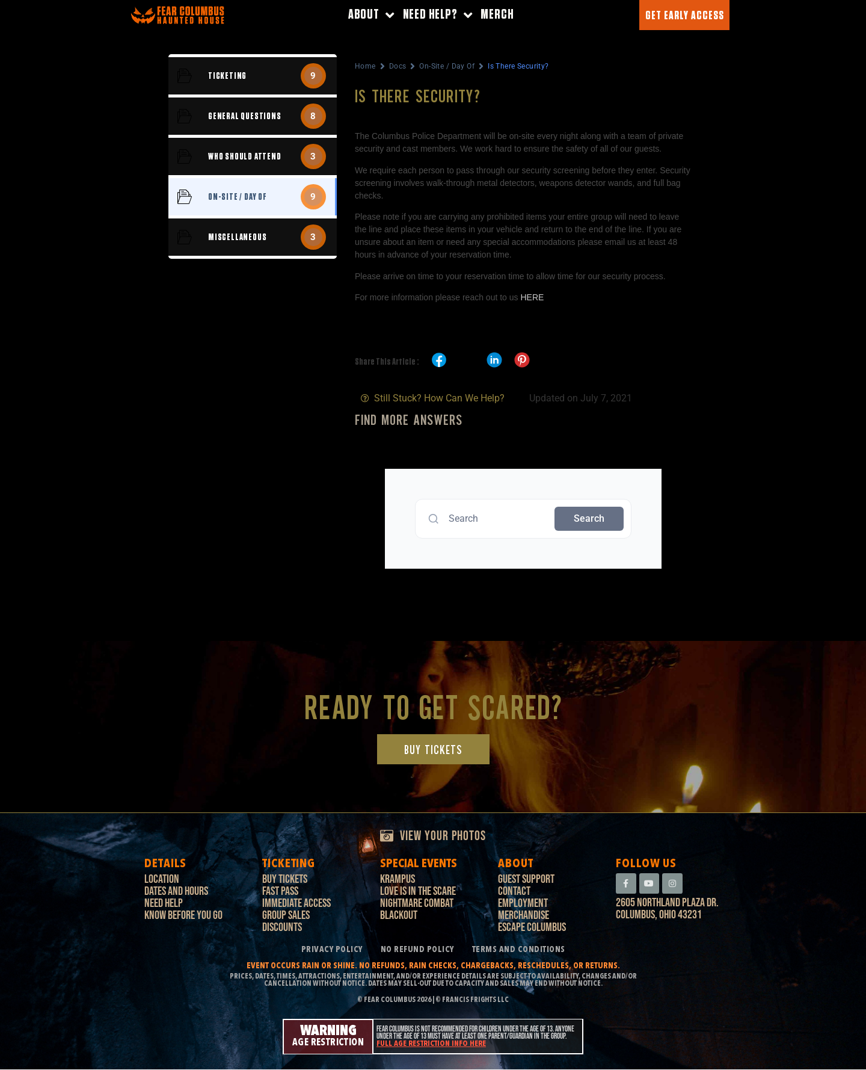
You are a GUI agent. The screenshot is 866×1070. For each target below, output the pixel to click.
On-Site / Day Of (446, 66)
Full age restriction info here (431, 1044)
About (371, 15)
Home (365, 66)
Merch (497, 15)
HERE (532, 297)
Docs (398, 66)
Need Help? (438, 15)
